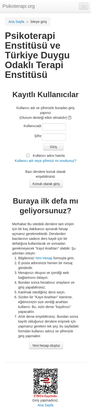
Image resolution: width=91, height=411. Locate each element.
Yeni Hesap (43, 258)
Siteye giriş (38, 22)
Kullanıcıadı (32, 126)
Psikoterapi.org (18, 6)
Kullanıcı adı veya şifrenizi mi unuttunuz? (45, 161)
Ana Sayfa (16, 22)
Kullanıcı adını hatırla (49, 156)
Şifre (37, 136)
